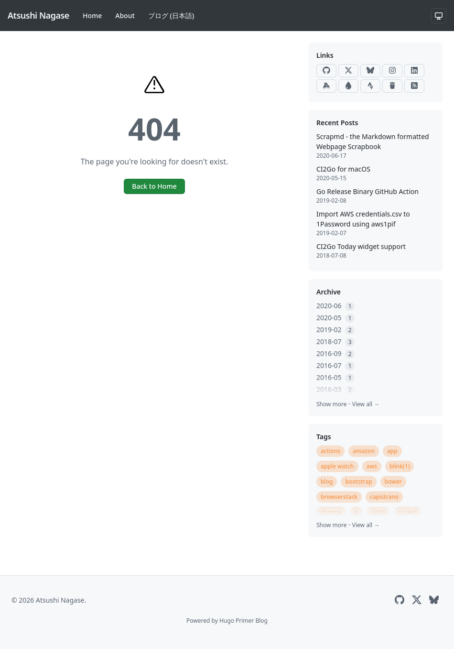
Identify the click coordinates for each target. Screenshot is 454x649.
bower (393, 481)
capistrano (384, 497)
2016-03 (335, 389)
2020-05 (335, 317)
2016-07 (335, 365)
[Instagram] (392, 70)
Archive (328, 291)
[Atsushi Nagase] (38, 15)
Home (92, 15)
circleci (407, 512)
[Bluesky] (370, 70)
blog (327, 481)
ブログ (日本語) (171, 15)
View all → (365, 404)
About (125, 15)
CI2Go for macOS (343, 168)
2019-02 (335, 329)
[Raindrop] (348, 86)
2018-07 (335, 341)
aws (372, 466)
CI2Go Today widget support (361, 246)
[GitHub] (326, 70)
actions (330, 451)
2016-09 (335, 353)
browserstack (339, 497)
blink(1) (399, 466)
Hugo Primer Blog (243, 621)
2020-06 (335, 305)
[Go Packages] (392, 86)
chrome (331, 512)
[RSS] (414, 86)
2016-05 (335, 377)
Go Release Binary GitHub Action (367, 191)
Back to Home (154, 186)
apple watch (337, 466)
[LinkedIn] (414, 70)
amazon (364, 451)
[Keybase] (326, 86)
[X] (348, 70)
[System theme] (438, 15)
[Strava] (370, 86)
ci (356, 512)
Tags (323, 436)
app (392, 451)
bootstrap (358, 481)
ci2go (378, 512)
